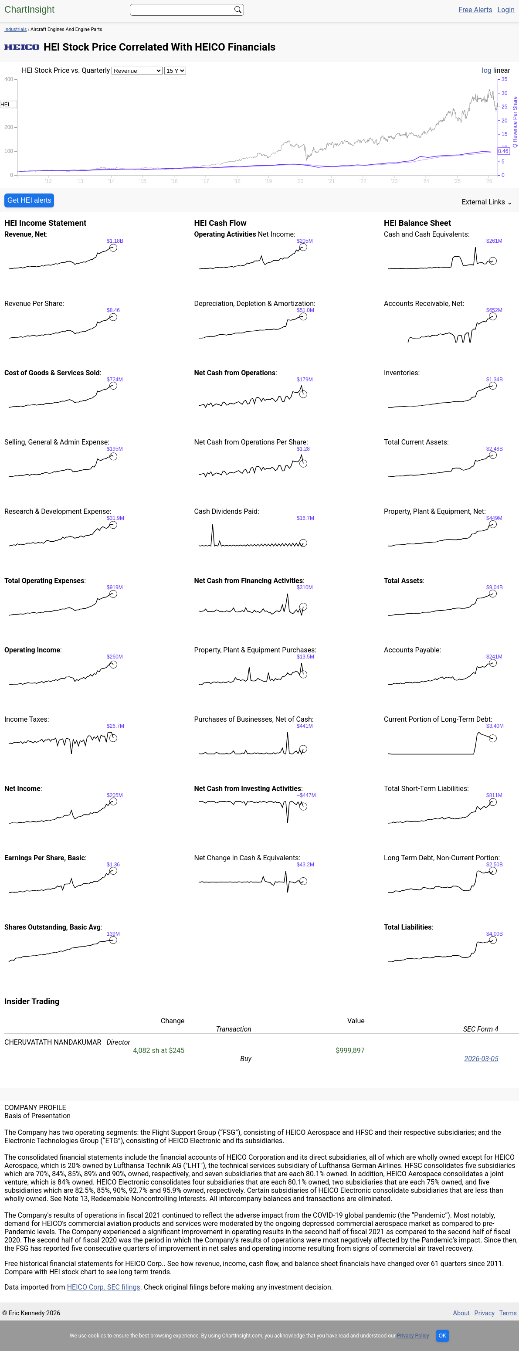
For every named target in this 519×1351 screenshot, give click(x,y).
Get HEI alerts (29, 200)
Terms (508, 1313)
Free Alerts (475, 10)
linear (501, 70)
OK (442, 1336)
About (461, 1313)
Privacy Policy (413, 1336)
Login (506, 10)
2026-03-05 (481, 1059)
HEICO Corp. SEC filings (103, 1287)
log (487, 70)
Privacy (485, 1313)
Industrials (15, 29)
